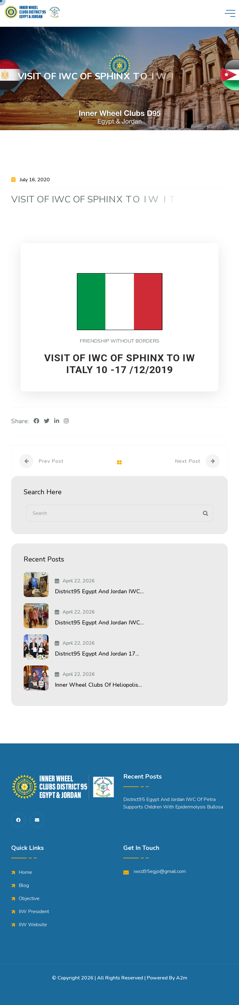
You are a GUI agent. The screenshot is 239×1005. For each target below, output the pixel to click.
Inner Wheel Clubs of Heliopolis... (98, 685)
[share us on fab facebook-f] (18, 820)
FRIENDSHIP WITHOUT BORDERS (119, 341)
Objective (29, 898)
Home (25, 872)
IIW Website (33, 924)
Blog (24, 885)
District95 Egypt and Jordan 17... (97, 653)
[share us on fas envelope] (37, 820)
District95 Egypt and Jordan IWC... (99, 591)
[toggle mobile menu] (230, 13)
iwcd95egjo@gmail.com (154, 871)
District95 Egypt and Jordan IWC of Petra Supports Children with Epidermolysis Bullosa (173, 803)
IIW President (34, 911)
